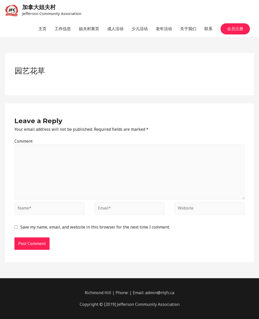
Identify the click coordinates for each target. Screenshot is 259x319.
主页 (42, 28)
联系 (208, 28)
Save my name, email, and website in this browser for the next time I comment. (95, 227)
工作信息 (63, 28)
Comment (23, 141)
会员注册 (235, 28)
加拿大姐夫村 (39, 7)
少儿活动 (140, 28)
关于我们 (188, 28)
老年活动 (164, 28)
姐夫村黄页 (89, 28)
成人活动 (115, 28)
